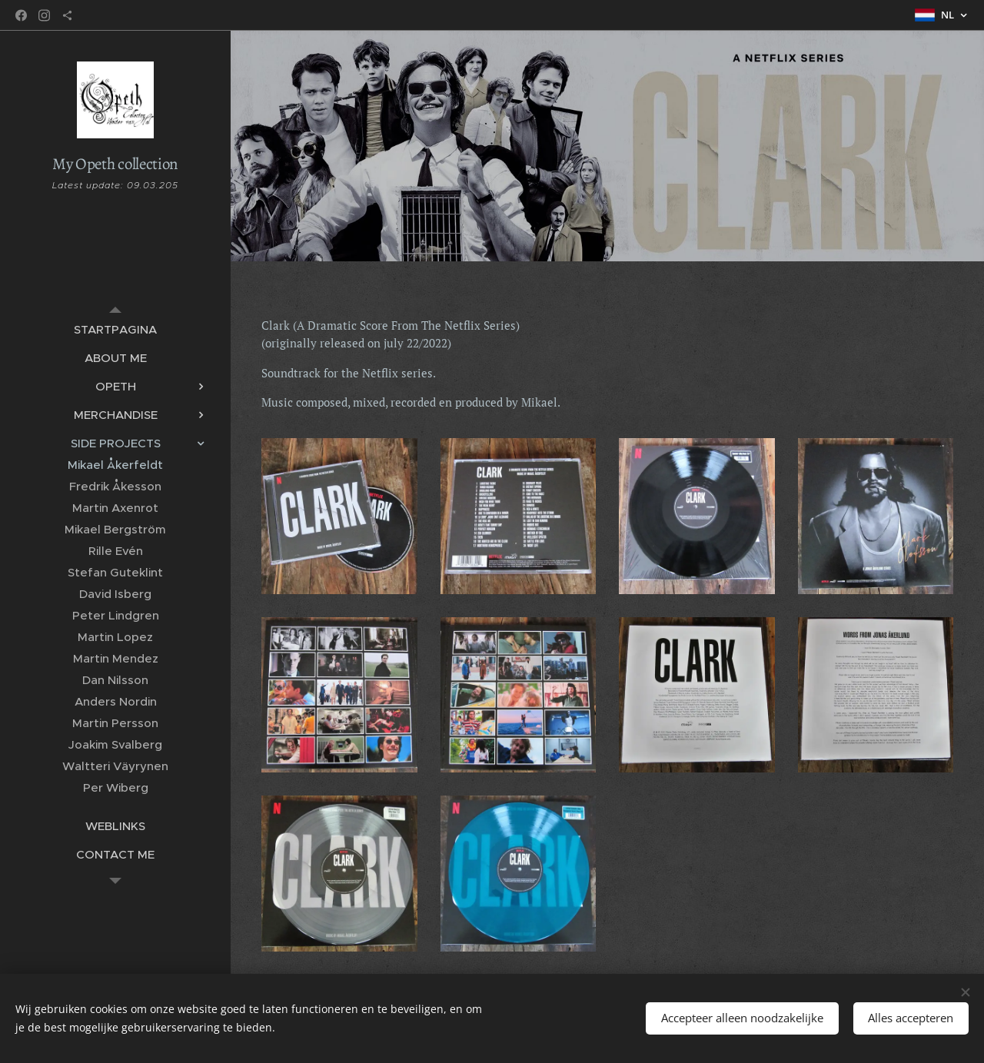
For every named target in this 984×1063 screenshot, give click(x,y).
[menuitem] (115, 329)
